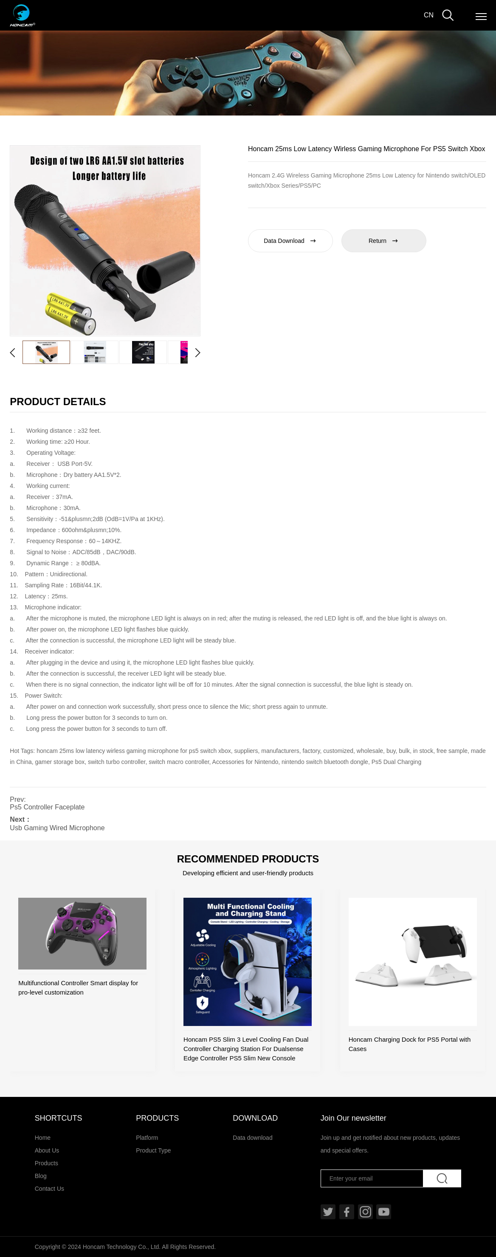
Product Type (153, 1150)
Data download (252, 1137)
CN (429, 15)
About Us (47, 1150)
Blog (41, 1175)
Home (43, 1137)
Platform (147, 1137)
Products (46, 1163)
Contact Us (49, 1188)
